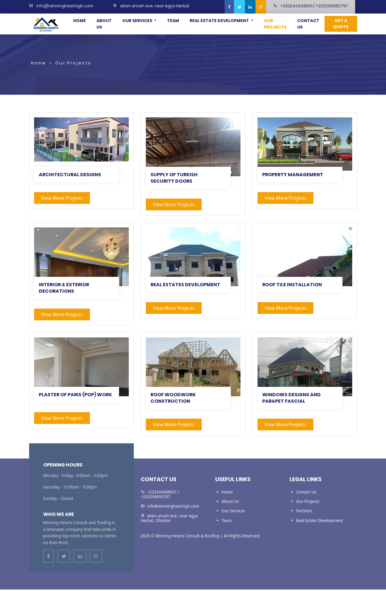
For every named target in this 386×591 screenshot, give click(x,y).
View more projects (62, 198)
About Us (104, 24)
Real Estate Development (220, 21)
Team (173, 21)
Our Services (137, 21)
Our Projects (275, 24)
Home (79, 21)
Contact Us (308, 24)
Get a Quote (340, 24)
